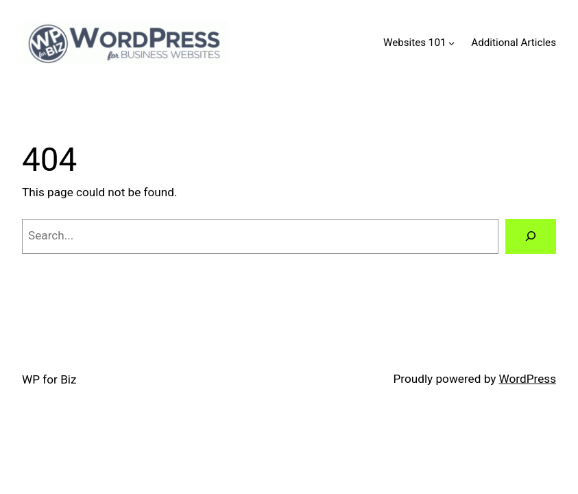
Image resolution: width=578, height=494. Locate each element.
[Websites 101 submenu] (451, 43)
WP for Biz (49, 379)
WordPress (527, 379)
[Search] (530, 236)
